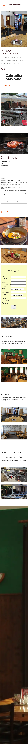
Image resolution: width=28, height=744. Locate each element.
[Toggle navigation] (26, 4)
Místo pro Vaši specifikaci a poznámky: (5, 302)
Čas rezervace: (6, 292)
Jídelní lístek (6, 212)
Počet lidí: (4, 298)
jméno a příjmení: (4, 277)
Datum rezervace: (4, 289)
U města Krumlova (14, 4)
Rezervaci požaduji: (4, 295)
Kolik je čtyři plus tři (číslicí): (6, 285)
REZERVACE (7, 86)
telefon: (4, 282)
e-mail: (3, 280)
